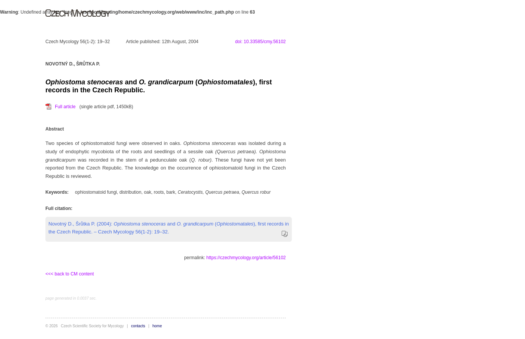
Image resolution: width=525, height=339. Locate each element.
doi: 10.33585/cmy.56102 (260, 41)
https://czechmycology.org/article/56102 (246, 257)
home (157, 326)
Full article (65, 106)
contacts (138, 326)
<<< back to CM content (69, 274)
